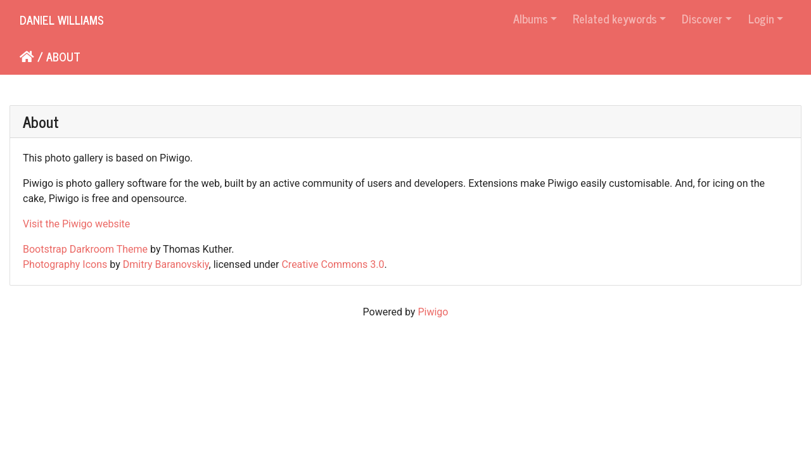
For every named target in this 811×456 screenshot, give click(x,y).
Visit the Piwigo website (76, 224)
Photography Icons (65, 264)
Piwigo (433, 312)
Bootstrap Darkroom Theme (85, 249)
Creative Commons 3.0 (332, 264)
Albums (530, 18)
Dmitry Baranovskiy (166, 264)
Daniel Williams (62, 19)
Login (761, 18)
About (63, 56)
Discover (702, 18)
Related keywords (614, 18)
